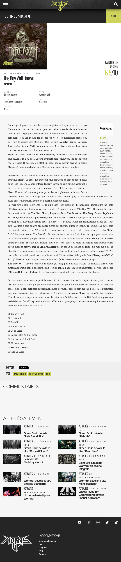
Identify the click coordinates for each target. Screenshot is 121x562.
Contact (42, 554)
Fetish (48, 374)
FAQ (41, 551)
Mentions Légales (47, 541)
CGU (41, 544)
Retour (113, 16)
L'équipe (43, 547)
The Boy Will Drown (36, 374)
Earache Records (20, 374)
